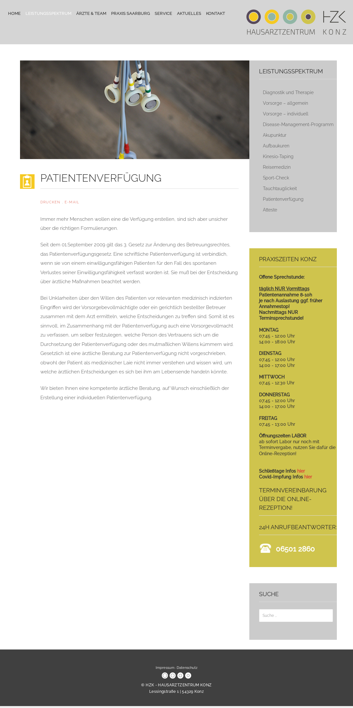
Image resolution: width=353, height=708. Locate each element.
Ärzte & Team (91, 13)
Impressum (165, 668)
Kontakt (215, 13)
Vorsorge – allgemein (285, 103)
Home (14, 13)
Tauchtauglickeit (280, 188)
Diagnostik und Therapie (288, 92)
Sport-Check (276, 177)
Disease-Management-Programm (298, 124)
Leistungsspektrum (48, 13)
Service (163, 13)
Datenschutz (187, 668)
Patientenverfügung (283, 199)
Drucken (51, 202)
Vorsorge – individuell (285, 113)
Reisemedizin (277, 167)
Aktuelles (189, 13)
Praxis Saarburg (130, 13)
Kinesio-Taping (278, 156)
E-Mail (72, 202)
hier (301, 471)
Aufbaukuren (276, 145)
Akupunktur (274, 135)
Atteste (270, 209)
